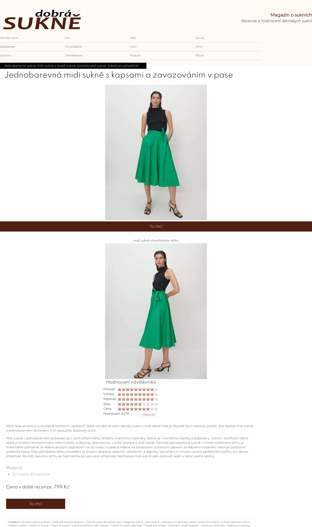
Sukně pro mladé (155, 525)
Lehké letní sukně (208, 522)
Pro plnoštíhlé (73, 46)
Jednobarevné (73, 55)
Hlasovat (148, 415)
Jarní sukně (152, 522)
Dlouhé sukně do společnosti (104, 522)
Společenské (7, 46)
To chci (156, 226)
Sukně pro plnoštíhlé (122, 66)
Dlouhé (200, 37)
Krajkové (135, 55)
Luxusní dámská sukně (235, 522)
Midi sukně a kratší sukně (56, 66)
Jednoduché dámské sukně (178, 522)
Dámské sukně (9, 37)
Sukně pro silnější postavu (183, 525)
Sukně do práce (60, 525)
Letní (133, 46)
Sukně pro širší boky (213, 525)
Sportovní (5, 55)
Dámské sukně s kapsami (68, 522)
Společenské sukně (91, 66)
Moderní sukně (17, 525)
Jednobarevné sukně (20, 66)
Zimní (199, 46)
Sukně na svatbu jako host (126, 525)
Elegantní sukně (133, 522)
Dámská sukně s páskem (35, 522)
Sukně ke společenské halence (90, 525)
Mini (67, 37)
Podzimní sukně (38, 525)
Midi (132, 37)
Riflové (199, 55)
